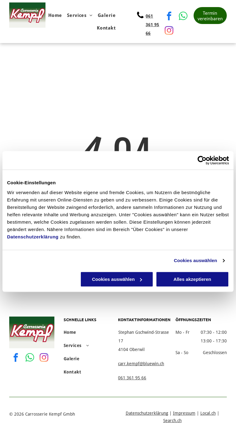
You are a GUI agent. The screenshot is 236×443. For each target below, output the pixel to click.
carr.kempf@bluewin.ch (141, 363)
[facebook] (169, 17)
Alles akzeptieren (192, 279)
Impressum (184, 413)
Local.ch (208, 413)
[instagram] (169, 31)
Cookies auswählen (195, 260)
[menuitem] (55, 15)
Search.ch (172, 420)
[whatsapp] (183, 17)
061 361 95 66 (152, 25)
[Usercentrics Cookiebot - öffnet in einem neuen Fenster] (202, 160)
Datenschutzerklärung (33, 236)
